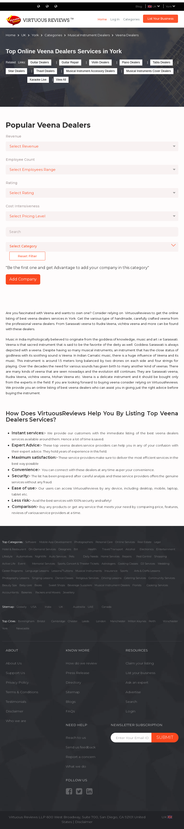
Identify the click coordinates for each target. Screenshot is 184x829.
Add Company (23, 279)
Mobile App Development (55, 542)
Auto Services (57, 556)
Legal (157, 542)
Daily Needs (90, 556)
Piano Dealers (131, 62)
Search (131, 701)
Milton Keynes (137, 621)
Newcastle (22, 628)
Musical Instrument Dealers (112, 585)
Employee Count (20, 159)
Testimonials (16, 701)
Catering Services (135, 578)
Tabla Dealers (161, 62)
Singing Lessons (42, 578)
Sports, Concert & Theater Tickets (78, 563)
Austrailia (79, 606)
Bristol (41, 621)
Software (30, 542)
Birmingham (26, 621)
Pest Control (143, 556)
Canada (106, 606)
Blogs (70, 701)
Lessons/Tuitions (62, 571)
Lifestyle (7, 556)
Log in (115, 19)
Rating (11, 183)
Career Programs (12, 571)
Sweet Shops (57, 585)
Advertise (133, 692)
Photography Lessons (15, 578)
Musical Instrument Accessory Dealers (90, 71)
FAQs (70, 711)
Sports (124, 571)
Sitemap (73, 692)
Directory (73, 682)
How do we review (81, 663)
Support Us (15, 673)
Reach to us (76, 737)
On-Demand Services (42, 549)
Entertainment (165, 549)
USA (33, 606)
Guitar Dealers (39, 62)
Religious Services (87, 578)
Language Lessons (37, 571)
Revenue (13, 136)
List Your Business (160, 18)
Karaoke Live (38, 79)
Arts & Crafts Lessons (147, 571)
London (101, 621)
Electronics (147, 549)
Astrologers (108, 563)
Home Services (110, 556)
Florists (136, 585)
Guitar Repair (70, 62)
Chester (72, 621)
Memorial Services (43, 563)
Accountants (10, 592)
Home (102, 19)
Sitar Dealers (16, 71)
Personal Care (104, 542)
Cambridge (58, 621)
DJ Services (148, 563)
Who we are (16, 721)
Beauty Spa (9, 585)
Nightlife (40, 556)
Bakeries (26, 592)
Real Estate (144, 542)
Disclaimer (14, 711)
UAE (90, 606)
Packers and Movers (47, 592)
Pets (71, 556)
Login (130, 711)
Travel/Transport (112, 549)
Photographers (83, 542)
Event (21, 563)
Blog (139, 6)
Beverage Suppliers (80, 585)
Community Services (162, 578)
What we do (76, 766)
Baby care (25, 585)
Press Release (77, 673)
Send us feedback (81, 747)
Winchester (170, 621)
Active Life (8, 563)
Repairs (127, 556)
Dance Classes (64, 578)
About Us (14, 663)
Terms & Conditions (22, 692)
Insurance (110, 571)
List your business (140, 673)
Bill (76, 549)
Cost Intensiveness (23, 206)
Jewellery (69, 592)
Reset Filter (27, 256)
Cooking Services (157, 585)
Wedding (163, 563)
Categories (131, 19)
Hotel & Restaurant (14, 549)
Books (38, 585)
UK (61, 606)
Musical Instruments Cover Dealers (148, 71)
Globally (22, 606)
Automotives (24, 556)
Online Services (125, 542)
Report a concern (80, 757)
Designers (64, 549)
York (170, 6)
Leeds (85, 621)
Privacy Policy (17, 682)
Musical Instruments (88, 571)
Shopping (160, 556)
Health (92, 549)
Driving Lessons (111, 578)
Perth (152, 621)
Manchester (117, 621)
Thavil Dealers (45, 71)
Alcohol (130, 549)
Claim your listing (140, 663)
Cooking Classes (128, 563)
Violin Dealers (100, 62)
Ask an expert (137, 682)
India (48, 606)
